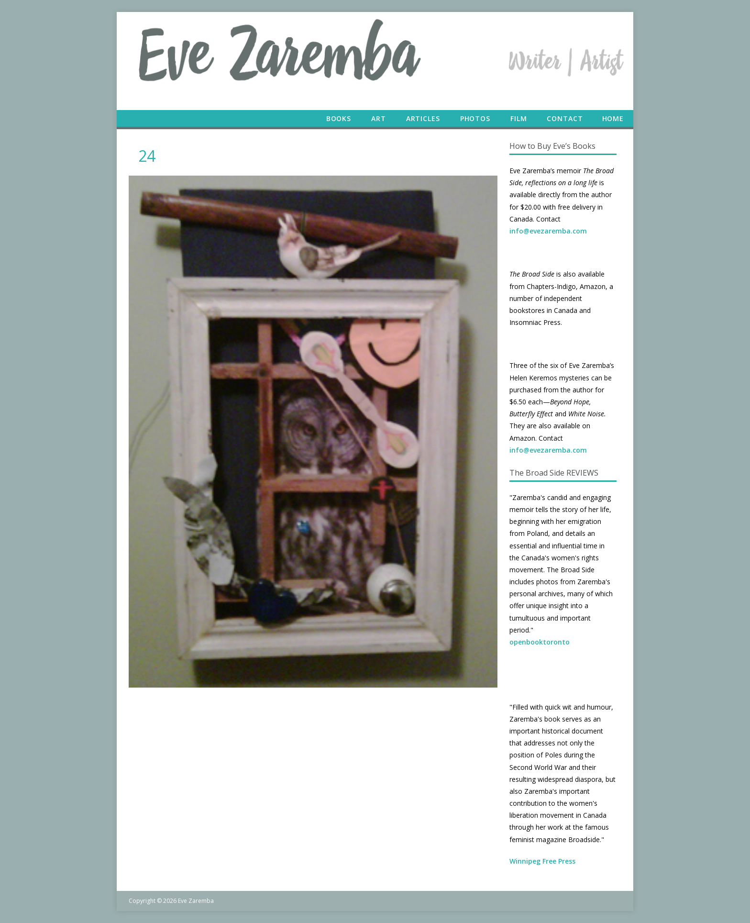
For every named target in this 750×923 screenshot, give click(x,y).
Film (518, 118)
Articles (423, 118)
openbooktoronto (539, 641)
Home (613, 118)
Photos (475, 118)
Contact (565, 118)
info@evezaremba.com (548, 230)
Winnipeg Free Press (542, 861)
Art (378, 118)
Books (338, 118)
